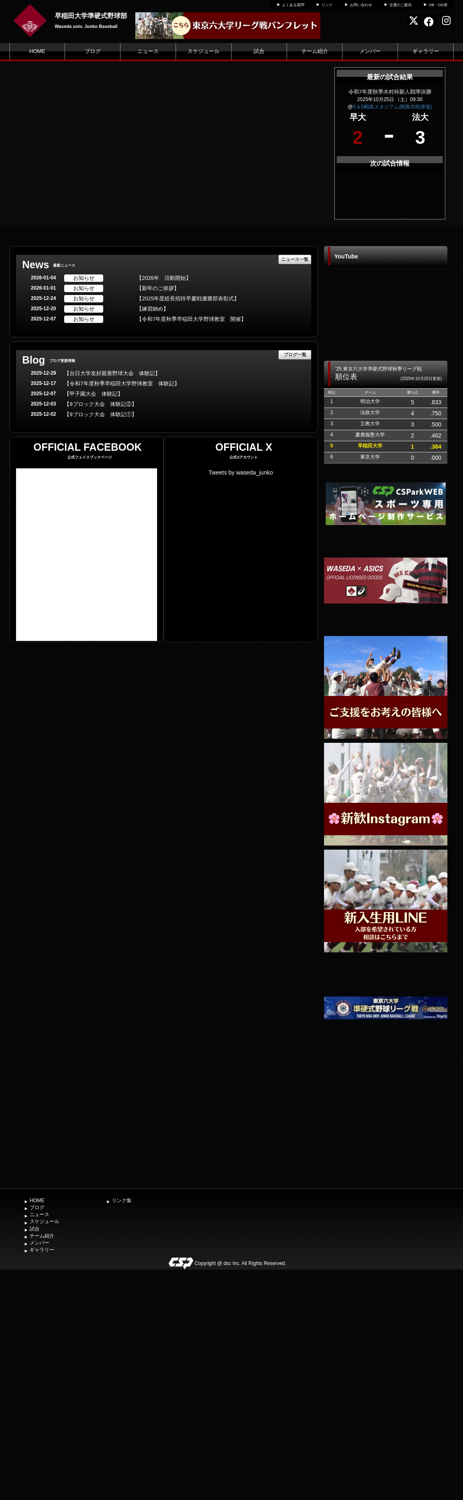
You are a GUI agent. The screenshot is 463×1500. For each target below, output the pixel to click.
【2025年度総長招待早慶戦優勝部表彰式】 (188, 298)
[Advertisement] (385, 1122)
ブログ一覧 (295, 354)
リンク (327, 5)
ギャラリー (425, 51)
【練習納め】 (153, 309)
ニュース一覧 (294, 259)
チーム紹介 (314, 51)
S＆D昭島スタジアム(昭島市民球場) (392, 107)
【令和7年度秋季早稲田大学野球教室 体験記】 (121, 383)
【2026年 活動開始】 (164, 278)
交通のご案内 (400, 5)
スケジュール (204, 51)
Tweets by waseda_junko (240, 472)
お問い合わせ (361, 5)
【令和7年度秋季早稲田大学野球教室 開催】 (191, 319)
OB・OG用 (438, 5)
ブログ (93, 51)
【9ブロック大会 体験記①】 (100, 414)
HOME (37, 51)
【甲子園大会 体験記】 (93, 394)
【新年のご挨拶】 (158, 288)
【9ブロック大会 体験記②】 (100, 404)
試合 (259, 51)
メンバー (370, 51)
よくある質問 (293, 5)
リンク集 (122, 1200)
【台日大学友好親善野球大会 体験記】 (112, 373)
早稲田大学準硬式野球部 (91, 15)
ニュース (148, 51)
